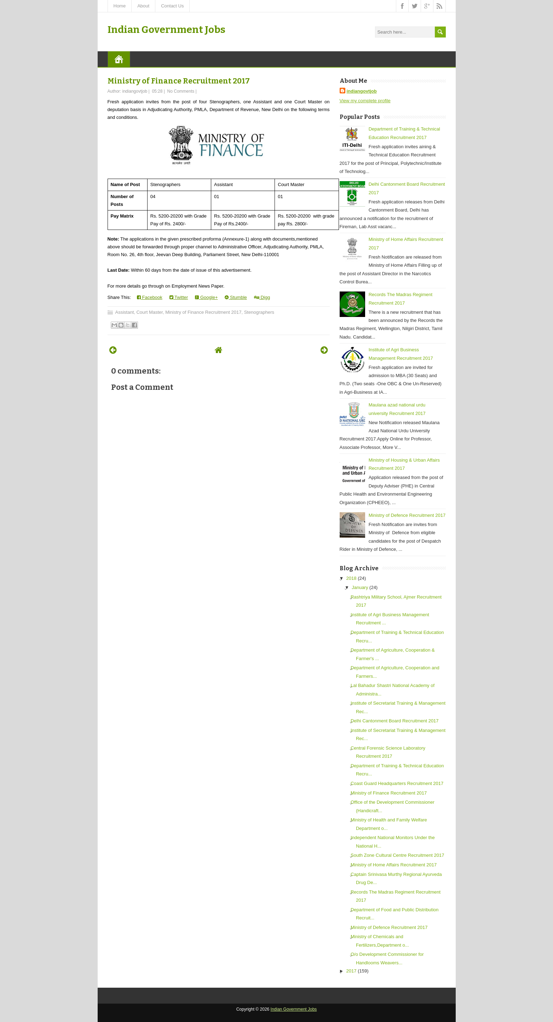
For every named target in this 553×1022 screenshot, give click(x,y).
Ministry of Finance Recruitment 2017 (179, 81)
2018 (351, 578)
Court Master (149, 312)
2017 (351, 971)
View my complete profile (365, 100)
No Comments (181, 91)
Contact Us (172, 5)
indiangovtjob (362, 91)
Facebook (149, 297)
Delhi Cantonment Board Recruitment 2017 (395, 720)
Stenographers (259, 312)
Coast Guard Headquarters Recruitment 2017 (397, 783)
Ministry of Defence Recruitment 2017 (407, 515)
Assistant (124, 312)
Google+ (206, 297)
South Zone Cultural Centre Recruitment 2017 (397, 855)
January (360, 587)
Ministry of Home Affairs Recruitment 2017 (394, 864)
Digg (262, 297)
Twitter (178, 297)
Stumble (236, 297)
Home (120, 5)
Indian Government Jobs (166, 29)
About (143, 5)
